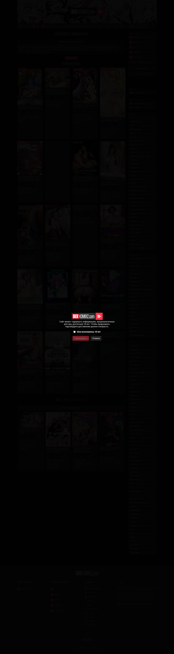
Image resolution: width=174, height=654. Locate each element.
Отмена (96, 338)
